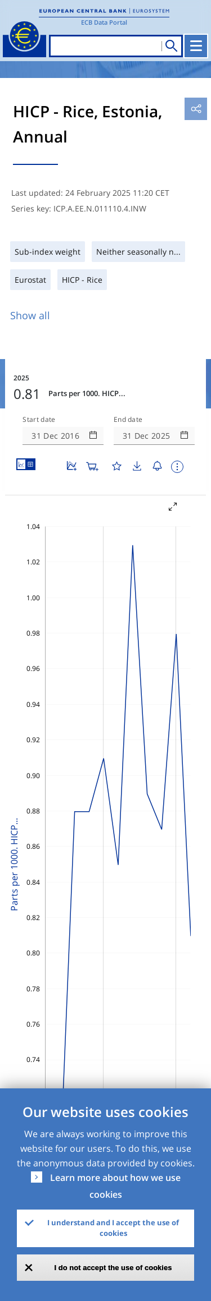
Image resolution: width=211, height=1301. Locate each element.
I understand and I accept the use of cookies (113, 1228)
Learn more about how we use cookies (115, 1186)
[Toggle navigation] (196, 46)
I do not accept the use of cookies (113, 1267)
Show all (30, 315)
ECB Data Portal (104, 22)
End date (128, 419)
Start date (39, 419)
